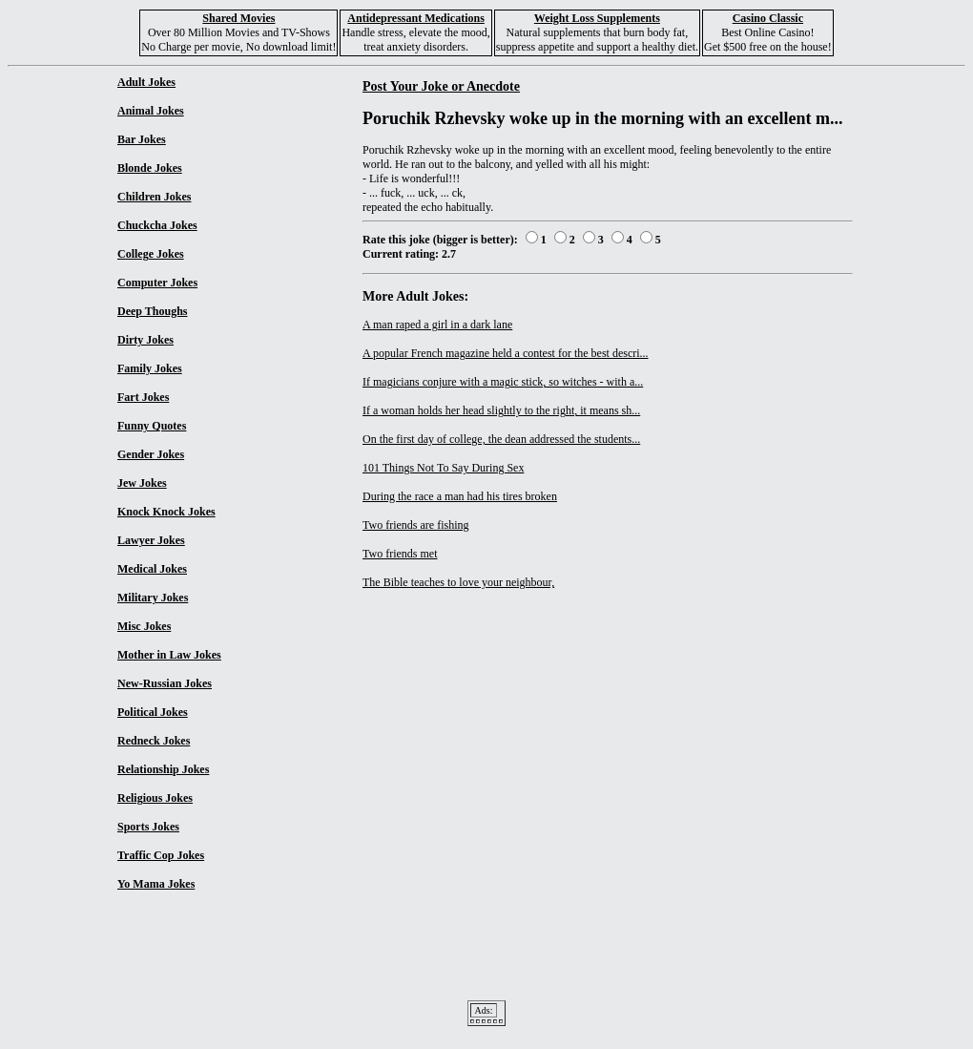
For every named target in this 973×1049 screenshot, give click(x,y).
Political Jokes (152, 712)
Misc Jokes (144, 626)
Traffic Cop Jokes (160, 855)
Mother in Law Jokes (169, 654)
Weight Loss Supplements (597, 18)
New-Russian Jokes (164, 683)
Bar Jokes (141, 139)
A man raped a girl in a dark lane (437, 324)
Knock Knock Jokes (166, 511)
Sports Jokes (148, 826)
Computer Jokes (157, 282)
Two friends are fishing (415, 525)
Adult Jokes (146, 82)
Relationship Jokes (163, 769)
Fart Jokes (143, 397)
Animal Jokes (150, 110)
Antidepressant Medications (415, 18)
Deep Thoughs (152, 311)
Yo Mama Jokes (156, 884)
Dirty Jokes (145, 339)
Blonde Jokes (149, 168)
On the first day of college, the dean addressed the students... (501, 439)
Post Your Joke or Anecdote (441, 86)
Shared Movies (238, 18)
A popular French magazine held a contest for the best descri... (505, 353)
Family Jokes (149, 368)
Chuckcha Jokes (157, 225)
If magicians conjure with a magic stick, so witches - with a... (502, 381)
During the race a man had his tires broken (459, 496)
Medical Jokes (152, 569)
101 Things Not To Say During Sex (443, 467)
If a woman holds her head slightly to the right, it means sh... (501, 410)
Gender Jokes (150, 454)
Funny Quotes (151, 425)
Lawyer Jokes (151, 540)
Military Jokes (152, 597)
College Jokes (150, 254)
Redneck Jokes (153, 740)
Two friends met (399, 553)
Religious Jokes (155, 798)
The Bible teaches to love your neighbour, (458, 582)
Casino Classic (768, 18)
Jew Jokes (142, 483)
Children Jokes (154, 196)
